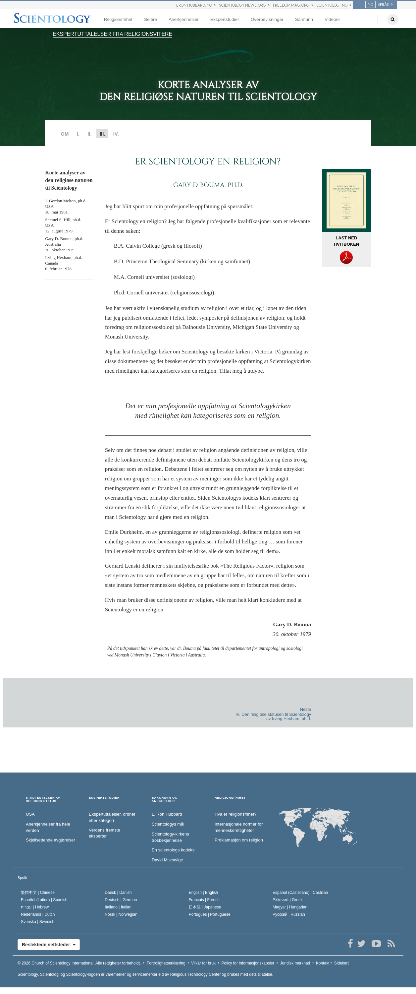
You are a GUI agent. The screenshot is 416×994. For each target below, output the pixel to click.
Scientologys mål (168, 824)
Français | (204, 900)
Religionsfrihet (118, 19)
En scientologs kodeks (173, 849)
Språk (22, 878)
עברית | (35, 907)
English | (203, 892)
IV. (116, 134)
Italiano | (118, 907)
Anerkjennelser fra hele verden (48, 827)
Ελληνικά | (288, 900)
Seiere (150, 19)
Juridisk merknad (295, 963)
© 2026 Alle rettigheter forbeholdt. (79, 963)
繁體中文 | (38, 892)
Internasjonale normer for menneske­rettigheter (239, 827)
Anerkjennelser (184, 19)
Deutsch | (121, 900)
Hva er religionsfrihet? (235, 814)
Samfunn (304, 19)
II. (89, 134)
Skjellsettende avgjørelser (50, 840)
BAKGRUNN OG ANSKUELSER (165, 799)
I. (78, 134)
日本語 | (205, 907)
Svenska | (37, 921)
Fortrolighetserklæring (166, 963)
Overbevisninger (267, 19)
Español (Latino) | (44, 900)
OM (65, 134)
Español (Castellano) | (300, 892)
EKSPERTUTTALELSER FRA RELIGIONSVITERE (112, 34)
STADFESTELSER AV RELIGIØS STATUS (43, 799)
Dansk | (118, 892)
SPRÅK (377, 5)
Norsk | (121, 914)
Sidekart (341, 963)
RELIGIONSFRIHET (230, 797)
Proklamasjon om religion (239, 840)
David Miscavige (167, 859)
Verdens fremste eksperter (104, 833)
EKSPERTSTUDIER (104, 797)
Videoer (332, 19)
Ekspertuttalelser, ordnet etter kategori (112, 817)
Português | (210, 914)
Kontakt (323, 963)
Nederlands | (38, 914)
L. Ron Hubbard (167, 814)
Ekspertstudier (224, 19)
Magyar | (290, 907)
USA (30, 814)
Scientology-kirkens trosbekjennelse (170, 837)
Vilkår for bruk (203, 963)
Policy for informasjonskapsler (248, 963)
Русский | (289, 914)
